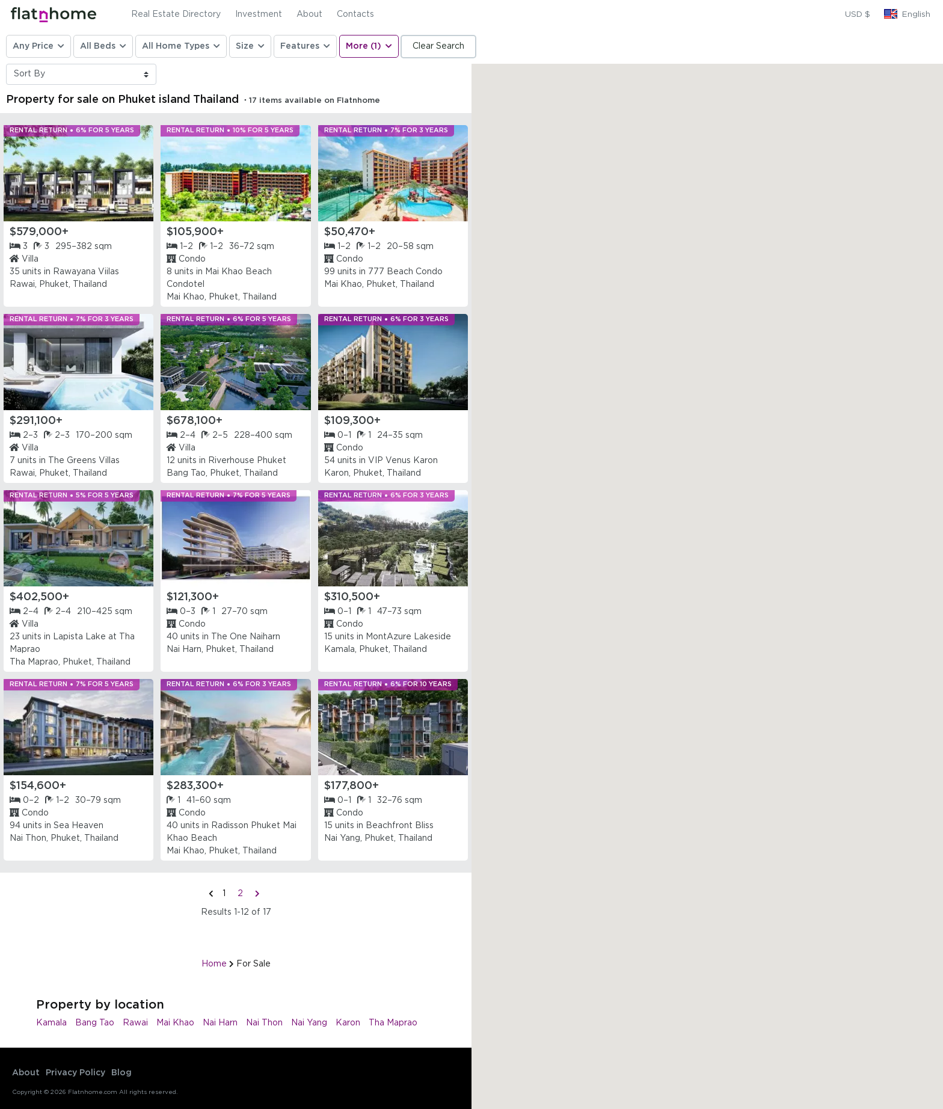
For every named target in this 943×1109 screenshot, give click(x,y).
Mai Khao (175, 1023)
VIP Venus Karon (403, 460)
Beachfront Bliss (400, 825)
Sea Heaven (78, 825)
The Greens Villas (84, 460)
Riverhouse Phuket (247, 460)
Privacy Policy (75, 1073)
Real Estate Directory (176, 14)
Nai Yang (309, 1023)
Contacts (355, 14)
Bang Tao (94, 1023)
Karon (348, 1023)
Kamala (51, 1023)
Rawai (135, 1023)
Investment (258, 14)
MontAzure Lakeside (408, 637)
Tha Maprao (393, 1023)
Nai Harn (220, 1023)
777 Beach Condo (405, 271)
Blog (121, 1073)
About (309, 14)
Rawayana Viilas (86, 271)
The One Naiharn (245, 637)
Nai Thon (264, 1023)
